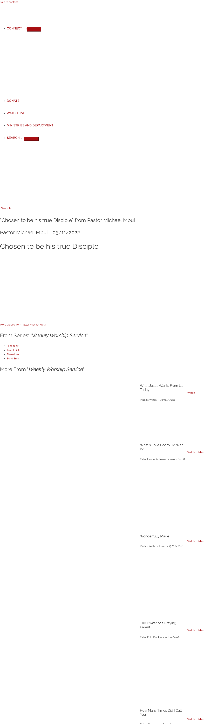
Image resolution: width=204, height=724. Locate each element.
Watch (191, 392)
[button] (5, 208)
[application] (23, 28)
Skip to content (9, 2)
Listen (200, 452)
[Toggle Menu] (34, 29)
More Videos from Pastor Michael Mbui (23, 324)
